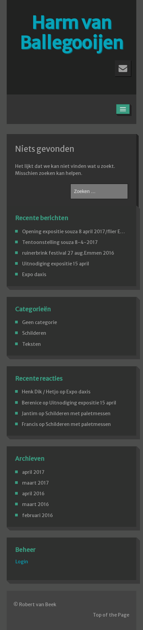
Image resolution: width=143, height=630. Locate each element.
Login (21, 562)
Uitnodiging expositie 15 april (55, 264)
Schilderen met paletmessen (78, 414)
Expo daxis (34, 274)
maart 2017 (35, 483)
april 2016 (33, 494)
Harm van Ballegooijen (71, 33)
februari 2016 (37, 515)
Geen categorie (39, 322)
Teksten (31, 344)
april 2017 (33, 472)
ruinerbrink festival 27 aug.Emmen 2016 (68, 253)
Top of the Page (111, 615)
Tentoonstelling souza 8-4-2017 (60, 242)
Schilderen (34, 333)
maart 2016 (35, 504)
